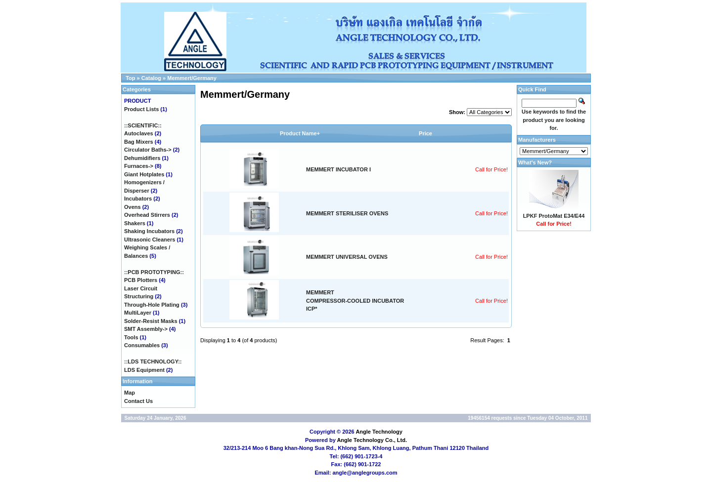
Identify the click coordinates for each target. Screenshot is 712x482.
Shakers (134, 223)
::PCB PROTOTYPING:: (154, 272)
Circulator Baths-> (148, 150)
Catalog (151, 78)
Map (129, 393)
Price (425, 133)
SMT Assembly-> (146, 329)
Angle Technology (379, 432)
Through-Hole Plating (151, 305)
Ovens (132, 207)
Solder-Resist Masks (151, 321)
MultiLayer (137, 313)
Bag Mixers (138, 142)
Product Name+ (300, 133)
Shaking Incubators (149, 231)
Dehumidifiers (142, 158)
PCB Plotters (140, 280)
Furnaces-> (138, 166)
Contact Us (138, 401)
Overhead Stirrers (147, 215)
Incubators (138, 198)
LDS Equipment (144, 370)
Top (130, 78)
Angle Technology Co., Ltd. (372, 440)
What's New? (535, 162)
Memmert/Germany (192, 78)
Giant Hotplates (144, 174)
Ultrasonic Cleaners (149, 239)
